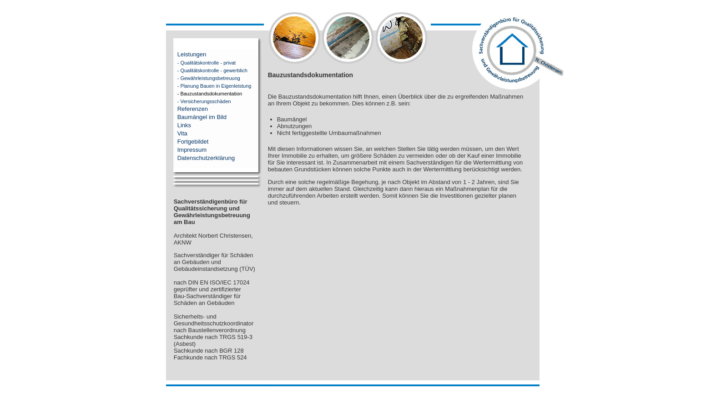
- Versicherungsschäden (198, 101)
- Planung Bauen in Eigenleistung (209, 86)
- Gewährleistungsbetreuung (203, 78)
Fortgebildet (193, 141)
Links (184, 125)
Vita (182, 133)
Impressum (192, 149)
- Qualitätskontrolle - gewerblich (206, 70)
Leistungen (192, 54)
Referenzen (192, 108)
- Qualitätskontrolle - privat (201, 62)
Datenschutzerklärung (206, 158)
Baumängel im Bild (202, 117)
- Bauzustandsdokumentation (204, 93)
